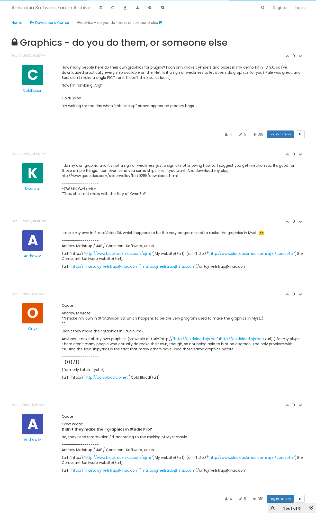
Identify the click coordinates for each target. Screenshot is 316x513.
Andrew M (32, 255)
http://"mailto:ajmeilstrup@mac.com (105, 266)
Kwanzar (32, 188)
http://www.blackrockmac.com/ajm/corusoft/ (252, 253)
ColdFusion (32, 90)
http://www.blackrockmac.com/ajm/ (118, 253)
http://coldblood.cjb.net (195, 338)
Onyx (32, 328)
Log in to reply (280, 134)
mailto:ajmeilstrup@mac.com (168, 266)
